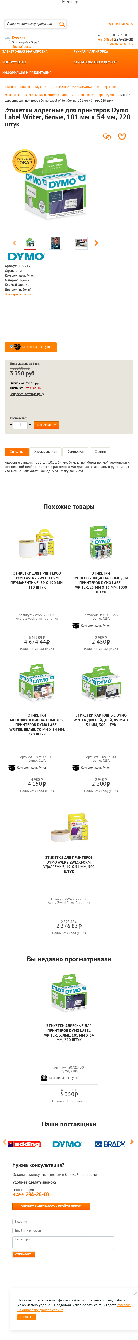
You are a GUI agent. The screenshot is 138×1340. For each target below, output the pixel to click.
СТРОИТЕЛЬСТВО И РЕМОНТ (95, 62)
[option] (55, 191)
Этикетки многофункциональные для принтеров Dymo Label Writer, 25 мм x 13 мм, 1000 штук (101, 583)
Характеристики (45, 452)
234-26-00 (115, 39)
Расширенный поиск (120, 24)
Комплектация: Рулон (33, 347)
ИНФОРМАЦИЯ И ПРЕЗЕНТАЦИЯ (26, 73)
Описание (17, 452)
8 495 (30, 1195)
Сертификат (76, 452)
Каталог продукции (32, 87)
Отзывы (100, 452)
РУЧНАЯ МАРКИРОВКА (91, 52)
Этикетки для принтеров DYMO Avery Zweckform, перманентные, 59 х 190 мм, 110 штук (36, 580)
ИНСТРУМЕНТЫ (14, 62)
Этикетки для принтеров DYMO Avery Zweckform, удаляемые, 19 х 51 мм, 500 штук (69, 865)
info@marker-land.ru (119, 44)
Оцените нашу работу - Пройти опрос (51, 1206)
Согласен (26, 1317)
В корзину (46, 425)
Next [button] (96, 244)
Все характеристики (19, 295)
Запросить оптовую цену (27, 394)
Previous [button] (14, 244)
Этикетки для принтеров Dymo (46, 95)
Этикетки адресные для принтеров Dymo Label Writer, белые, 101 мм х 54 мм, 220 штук (69, 1033)
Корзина (18, 37)
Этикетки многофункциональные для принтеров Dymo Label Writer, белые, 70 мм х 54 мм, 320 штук (37, 725)
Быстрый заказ (21, 47)
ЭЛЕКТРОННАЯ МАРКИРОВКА (24, 52)
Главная (10, 87)
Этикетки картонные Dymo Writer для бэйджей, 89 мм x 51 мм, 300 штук (101, 720)
